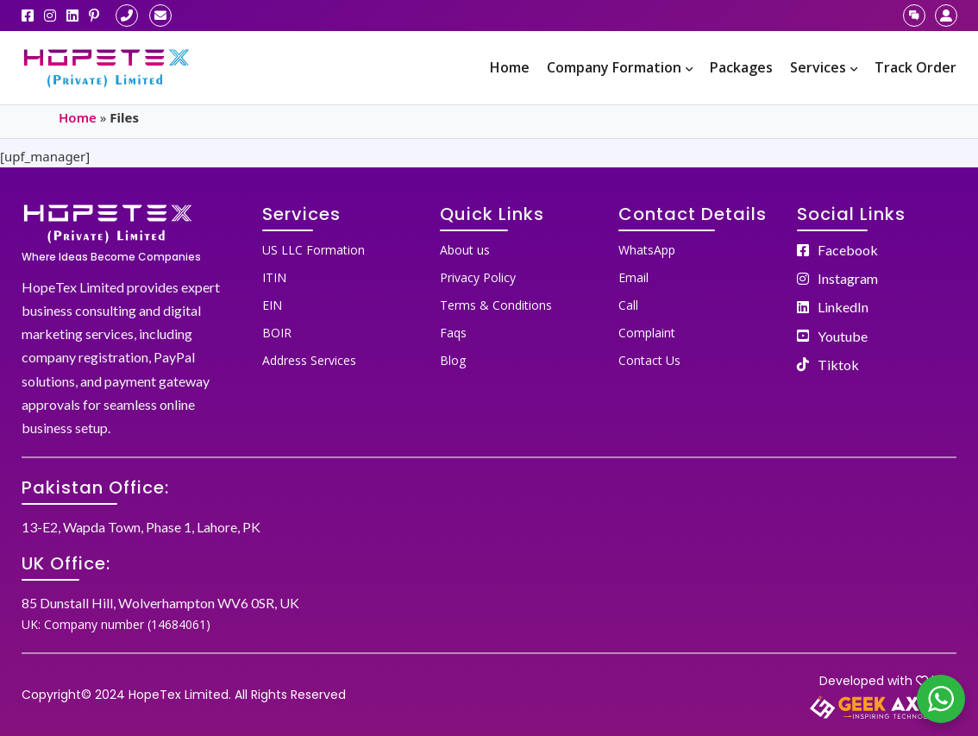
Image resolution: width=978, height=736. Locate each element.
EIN (272, 305)
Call (628, 305)
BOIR (277, 332)
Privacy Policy (478, 277)
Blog (453, 360)
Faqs (453, 332)
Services (823, 67)
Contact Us (649, 360)
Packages (741, 67)
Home (510, 67)
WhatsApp (646, 250)
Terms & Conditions (496, 305)
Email (633, 277)
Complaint (646, 332)
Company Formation (620, 67)
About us (465, 250)
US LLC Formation (313, 250)
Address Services (309, 360)
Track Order (915, 67)
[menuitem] (510, 67)
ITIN (274, 277)
